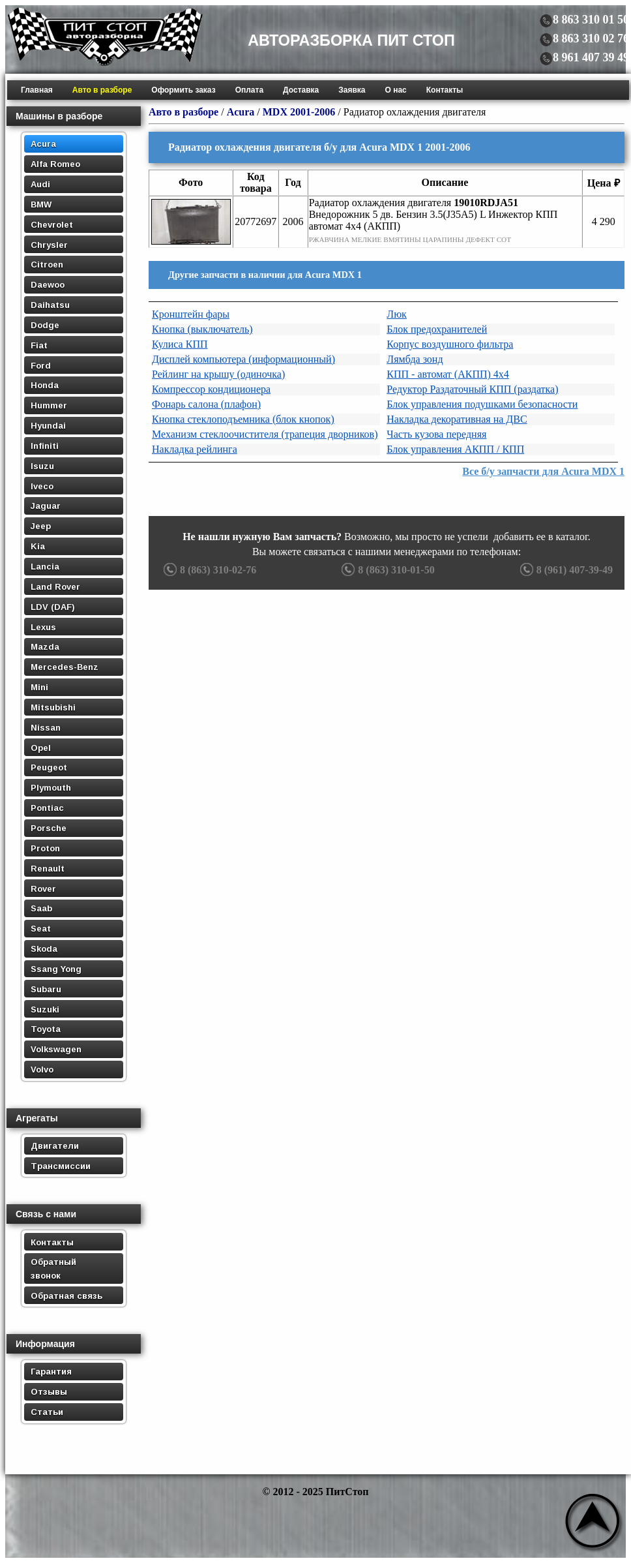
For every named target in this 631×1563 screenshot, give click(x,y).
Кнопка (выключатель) (202, 329)
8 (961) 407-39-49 (565, 569)
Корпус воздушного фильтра (450, 344)
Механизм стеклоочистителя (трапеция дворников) (265, 434)
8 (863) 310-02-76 (208, 569)
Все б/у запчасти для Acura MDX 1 (543, 471)
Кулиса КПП (180, 344)
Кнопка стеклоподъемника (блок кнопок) (243, 419)
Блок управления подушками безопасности (482, 404)
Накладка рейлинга (194, 449)
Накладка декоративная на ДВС (457, 419)
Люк (397, 314)
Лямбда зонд (415, 359)
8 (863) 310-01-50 (386, 569)
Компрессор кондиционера (211, 389)
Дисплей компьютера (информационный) (243, 359)
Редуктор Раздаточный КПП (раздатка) (472, 389)
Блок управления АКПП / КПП (455, 449)
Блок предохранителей (437, 329)
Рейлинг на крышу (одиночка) (218, 374)
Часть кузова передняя (436, 434)
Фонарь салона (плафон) (206, 404)
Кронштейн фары (190, 314)
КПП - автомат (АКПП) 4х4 (448, 374)
